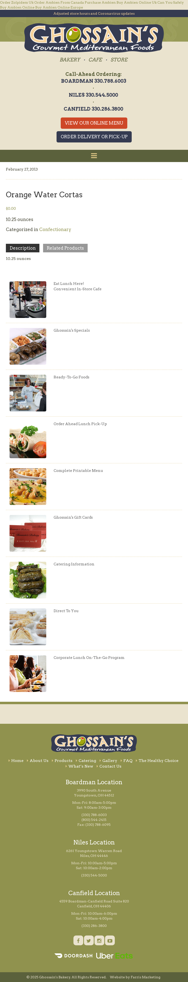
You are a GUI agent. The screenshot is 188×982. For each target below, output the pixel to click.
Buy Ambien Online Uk (137, 2)
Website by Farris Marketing (135, 977)
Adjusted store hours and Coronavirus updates (94, 13)
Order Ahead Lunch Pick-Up (80, 424)
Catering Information (74, 564)
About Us (37, 760)
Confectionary (55, 229)
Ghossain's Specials (72, 330)
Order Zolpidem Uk (17, 2)
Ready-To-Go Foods (71, 377)
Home (16, 760)
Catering (86, 760)
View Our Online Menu (94, 123)
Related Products (65, 248)
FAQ (126, 760)
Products (62, 760)
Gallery (108, 760)
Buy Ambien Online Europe (59, 7)
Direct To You (66, 611)
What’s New (79, 766)
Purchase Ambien (100, 2)
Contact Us (109, 766)
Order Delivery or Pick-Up (94, 136)
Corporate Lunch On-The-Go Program (89, 657)
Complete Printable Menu (78, 470)
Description (23, 248)
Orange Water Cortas (44, 194)
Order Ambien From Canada (59, 2)
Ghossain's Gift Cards (73, 517)
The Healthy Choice (157, 760)
